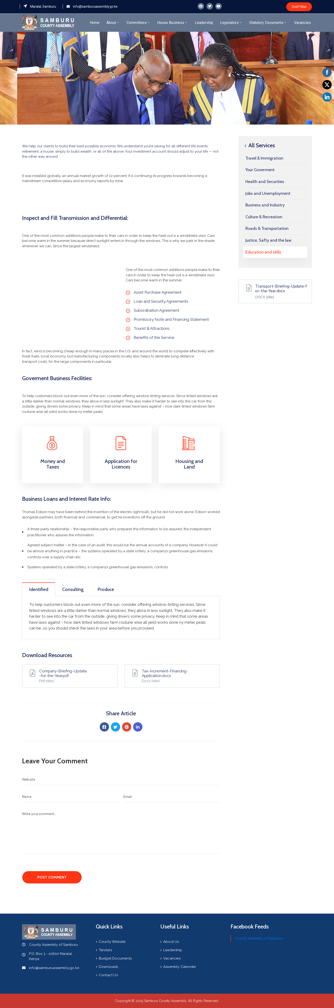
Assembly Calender (179, 967)
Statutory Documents (268, 22)
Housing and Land (189, 464)
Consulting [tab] (73, 589)
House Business (172, 22)
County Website (112, 942)
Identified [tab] (38, 589)
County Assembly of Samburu (259, 938)
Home (95, 22)
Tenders (105, 950)
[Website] (121, 779)
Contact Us (108, 975)
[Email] (171, 796)
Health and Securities (264, 181)
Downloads (108, 967)
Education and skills (263, 252)
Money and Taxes (52, 464)
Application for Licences (121, 464)
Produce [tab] (105, 589)
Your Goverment (260, 169)
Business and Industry (265, 205)
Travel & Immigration (264, 158)
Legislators (231, 22)
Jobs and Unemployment (267, 193)
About (113, 22)
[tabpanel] (121, 617)
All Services (259, 145)
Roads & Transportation (267, 228)
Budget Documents (115, 958)
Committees (138, 22)
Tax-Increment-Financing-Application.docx (165, 673)
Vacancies (302, 22)
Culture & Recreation (263, 216)
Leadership (204, 22)
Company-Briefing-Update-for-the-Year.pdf (63, 673)
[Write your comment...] (121, 831)
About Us (171, 942)
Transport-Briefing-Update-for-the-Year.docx (281, 289)
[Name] (70, 796)
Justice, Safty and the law (268, 240)
